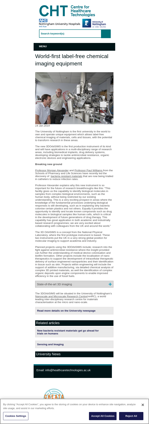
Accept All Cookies (102, 416)
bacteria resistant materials (66, 176)
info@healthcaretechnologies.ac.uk (68, 370)
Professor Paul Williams (88, 170)
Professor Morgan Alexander (52, 170)
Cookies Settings (15, 416)
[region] (74, 411)
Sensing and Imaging (50, 344)
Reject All (131, 416)
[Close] (143, 405)
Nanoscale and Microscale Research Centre (61, 296)
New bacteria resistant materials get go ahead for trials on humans (68, 332)
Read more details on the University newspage (66, 310)
